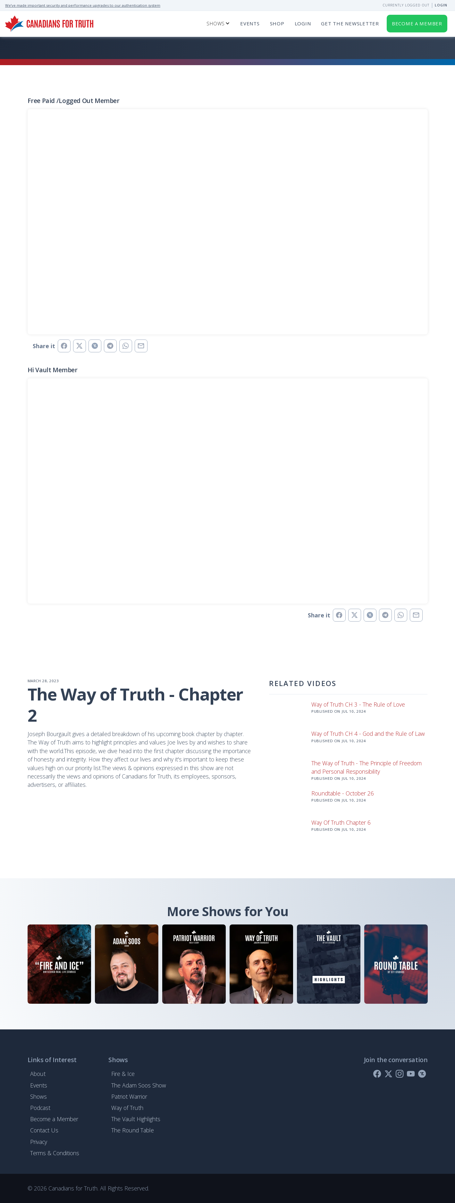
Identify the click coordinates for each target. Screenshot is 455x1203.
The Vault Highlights (135, 1119)
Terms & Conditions (54, 1153)
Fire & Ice (123, 1074)
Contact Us (44, 1130)
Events (250, 23)
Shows (38, 1096)
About (38, 1074)
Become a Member (54, 1119)
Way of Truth (127, 1108)
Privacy (38, 1142)
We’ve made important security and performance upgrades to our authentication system (82, 5)
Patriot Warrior (129, 1096)
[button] (218, 23)
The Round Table (132, 1130)
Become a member (417, 23)
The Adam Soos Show (138, 1085)
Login (441, 5)
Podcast (40, 1108)
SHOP (277, 23)
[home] (49, 24)
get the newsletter (350, 23)
